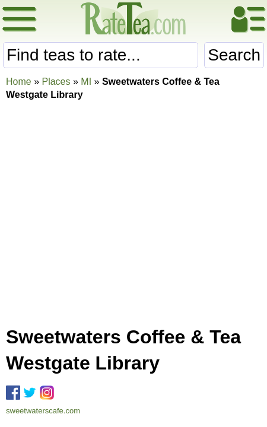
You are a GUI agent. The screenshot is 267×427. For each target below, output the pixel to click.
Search (234, 55)
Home (18, 82)
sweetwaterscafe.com (43, 410)
